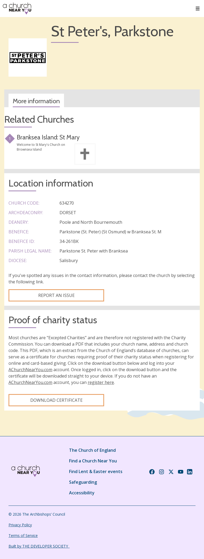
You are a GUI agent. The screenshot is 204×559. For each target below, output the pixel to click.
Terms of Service (23, 535)
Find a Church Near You (93, 461)
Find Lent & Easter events (95, 471)
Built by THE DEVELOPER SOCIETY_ (39, 546)
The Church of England (92, 450)
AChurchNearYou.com (30, 369)
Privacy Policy (20, 524)
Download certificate (56, 400)
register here (101, 382)
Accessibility (82, 493)
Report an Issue (56, 295)
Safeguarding (83, 482)
